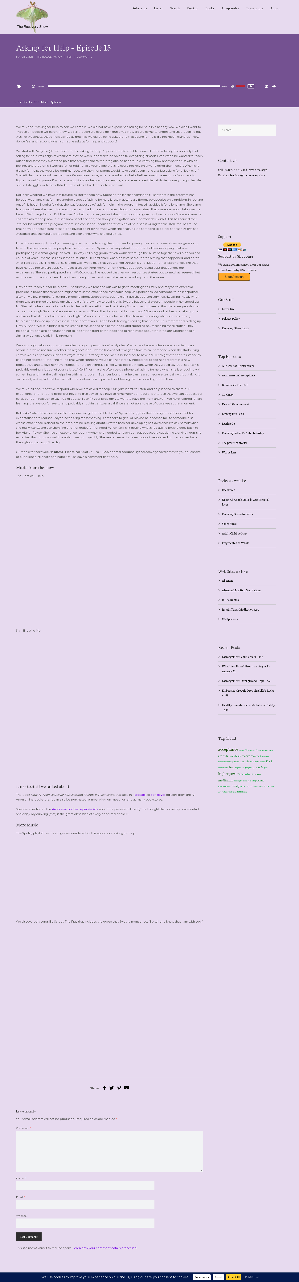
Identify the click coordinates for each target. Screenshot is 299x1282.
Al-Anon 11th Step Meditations (241, 590)
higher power (228, 773)
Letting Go (228, 423)
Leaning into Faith (233, 414)
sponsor (243, 786)
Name (21, 1178)
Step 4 (266, 786)
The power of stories (234, 443)
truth (244, 791)
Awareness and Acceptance (239, 375)
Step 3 (261, 786)
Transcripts (254, 8)
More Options (51, 102)
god (246, 767)
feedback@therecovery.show (248, 175)
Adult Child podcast (234, 533)
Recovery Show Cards (235, 328)
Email (20, 1197)
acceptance (228, 749)
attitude (223, 756)
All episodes (230, 8)
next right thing (240, 780)
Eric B (269, 761)
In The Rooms (230, 600)
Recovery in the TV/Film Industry (243, 433)
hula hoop (243, 774)
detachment (253, 761)
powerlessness (224, 786)
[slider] (134, 86)
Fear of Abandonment (235, 404)
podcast (259, 780)
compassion (233, 761)
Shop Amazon (234, 276)
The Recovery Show (50, 56)
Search (175, 8)
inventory (251, 774)
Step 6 (271, 786)
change (245, 756)
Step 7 (220, 791)
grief (266, 767)
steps (225, 791)
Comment (23, 1128)
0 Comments (84, 56)
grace (250, 767)
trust (239, 791)
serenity (235, 786)
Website (21, 1215)
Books (210, 8)
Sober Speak (229, 524)
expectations (223, 767)
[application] (134, 86)
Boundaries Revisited (235, 385)
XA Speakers (230, 619)
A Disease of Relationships (238, 366)
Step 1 (249, 786)
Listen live (228, 309)
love (258, 774)
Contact (193, 8)
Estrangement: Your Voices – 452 (242, 657)
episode (262, 761)
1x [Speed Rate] (251, 86)
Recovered (228, 490)
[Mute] (233, 87)
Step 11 (255, 786)
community (223, 761)
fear (232, 767)
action (252, 750)
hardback (139, 795)
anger (271, 750)
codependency (263, 756)
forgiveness (239, 767)
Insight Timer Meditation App (240, 609)
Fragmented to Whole (235, 543)
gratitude (258, 767)
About (275, 8)
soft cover (158, 795)
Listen (158, 8)
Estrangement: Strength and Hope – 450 (246, 681)
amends (265, 750)
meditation (225, 780)
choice (254, 756)
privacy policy (231, 318)
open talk (251, 780)
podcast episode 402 (75, 809)
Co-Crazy (228, 394)
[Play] (20, 86)
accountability (244, 750)
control (244, 761)
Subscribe (140, 8)
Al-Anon (227, 580)
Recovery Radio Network (237, 514)
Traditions (232, 791)
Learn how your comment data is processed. (104, 1248)
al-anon (258, 750)
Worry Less (229, 452)
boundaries (235, 755)
